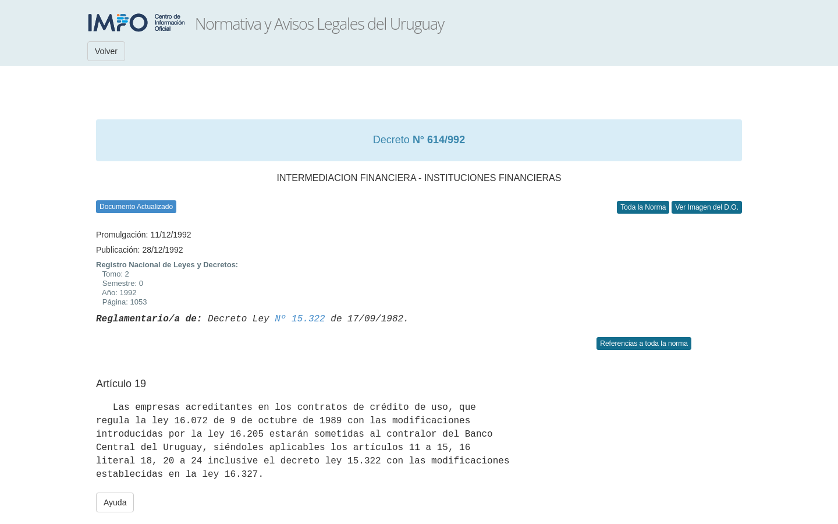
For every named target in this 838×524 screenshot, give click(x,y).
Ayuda (115, 502)
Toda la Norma (643, 207)
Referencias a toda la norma (644, 343)
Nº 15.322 (300, 319)
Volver (106, 51)
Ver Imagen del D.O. (706, 207)
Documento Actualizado (136, 207)
